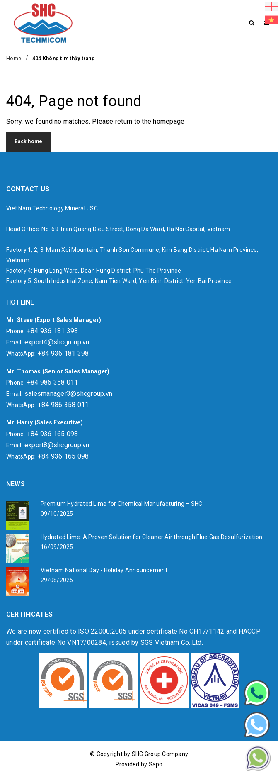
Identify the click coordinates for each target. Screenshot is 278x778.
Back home (28, 141)
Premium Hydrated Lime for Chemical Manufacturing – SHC (122, 503)
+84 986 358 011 (52, 382)
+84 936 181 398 (52, 331)
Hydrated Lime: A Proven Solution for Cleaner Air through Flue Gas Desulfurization (151, 537)
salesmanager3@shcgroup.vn (68, 394)
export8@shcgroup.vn (56, 445)
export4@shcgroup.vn (56, 342)
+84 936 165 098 (52, 434)
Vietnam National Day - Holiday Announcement (104, 570)
